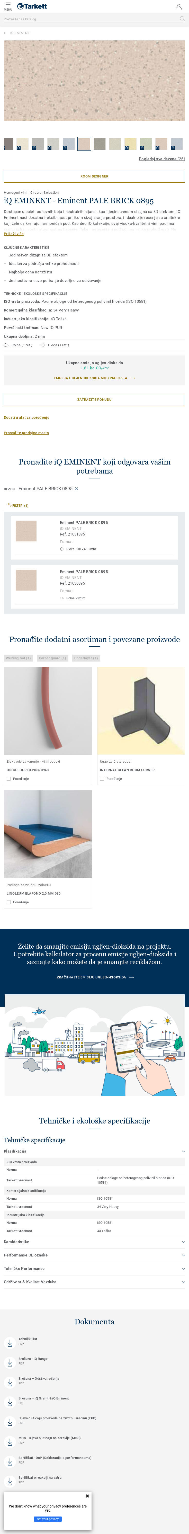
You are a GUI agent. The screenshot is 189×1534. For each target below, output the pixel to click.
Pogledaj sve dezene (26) (162, 159)
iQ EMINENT (20, 33)
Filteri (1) (18, 505)
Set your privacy (48, 1519)
